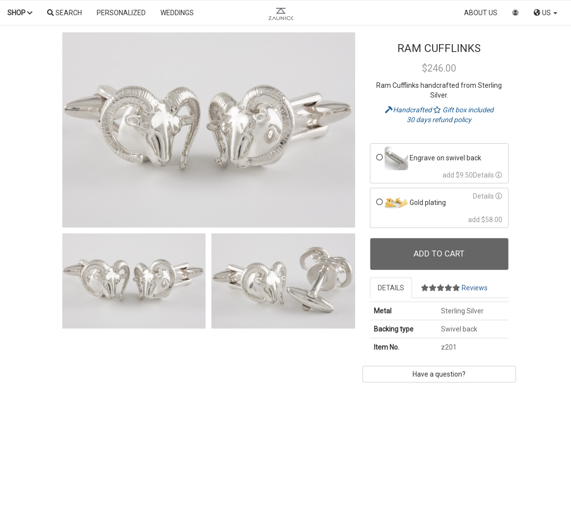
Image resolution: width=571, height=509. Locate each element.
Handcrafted (409, 110)
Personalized (121, 13)
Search (64, 13)
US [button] (545, 13)
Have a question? (439, 374)
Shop (19, 13)
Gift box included (463, 110)
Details (487, 175)
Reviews (454, 288)
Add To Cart (439, 253)
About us (480, 13)
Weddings (177, 13)
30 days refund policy (439, 120)
